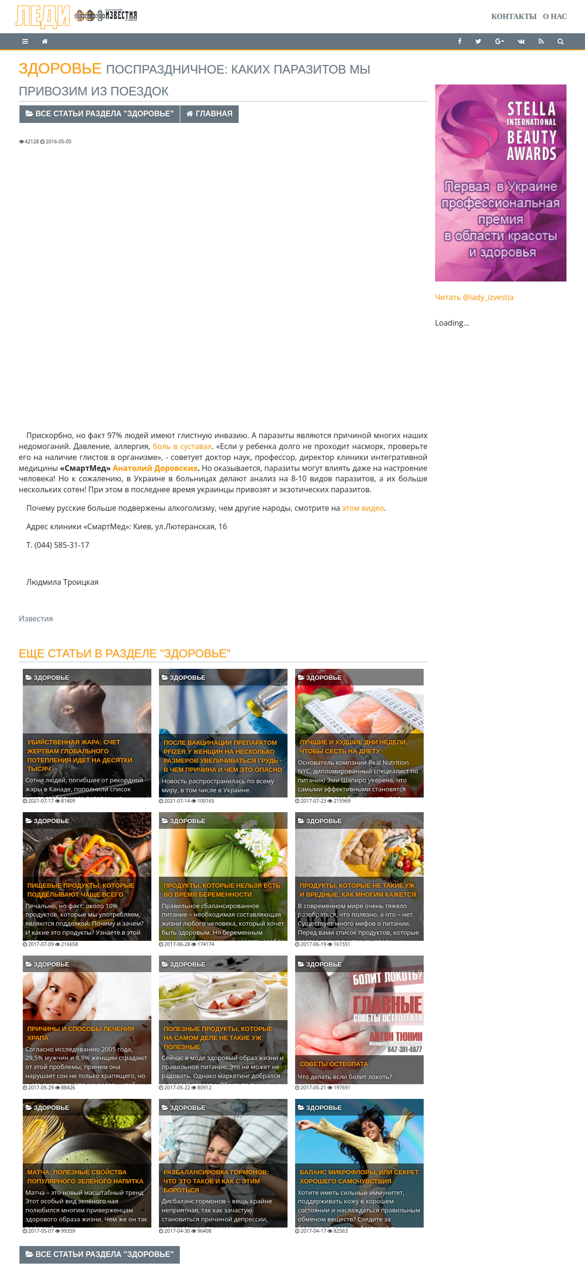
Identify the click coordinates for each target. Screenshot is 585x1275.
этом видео (363, 508)
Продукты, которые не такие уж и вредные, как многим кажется (358, 890)
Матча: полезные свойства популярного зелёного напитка (86, 1177)
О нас (555, 16)
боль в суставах (182, 446)
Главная (209, 114)
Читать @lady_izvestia (474, 297)
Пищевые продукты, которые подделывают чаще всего (81, 890)
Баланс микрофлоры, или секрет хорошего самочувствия (359, 1177)
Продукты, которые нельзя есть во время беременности (222, 890)
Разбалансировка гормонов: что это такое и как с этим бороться (216, 1181)
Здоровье (47, 677)
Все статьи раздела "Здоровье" (100, 114)
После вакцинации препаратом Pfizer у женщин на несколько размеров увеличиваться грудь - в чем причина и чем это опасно (223, 756)
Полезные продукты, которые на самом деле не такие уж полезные (218, 1037)
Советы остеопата (334, 1064)
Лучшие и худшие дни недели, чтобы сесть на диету (354, 747)
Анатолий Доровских (155, 468)
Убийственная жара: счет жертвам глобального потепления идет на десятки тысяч (80, 756)
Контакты (514, 16)
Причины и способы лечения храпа (81, 1033)
